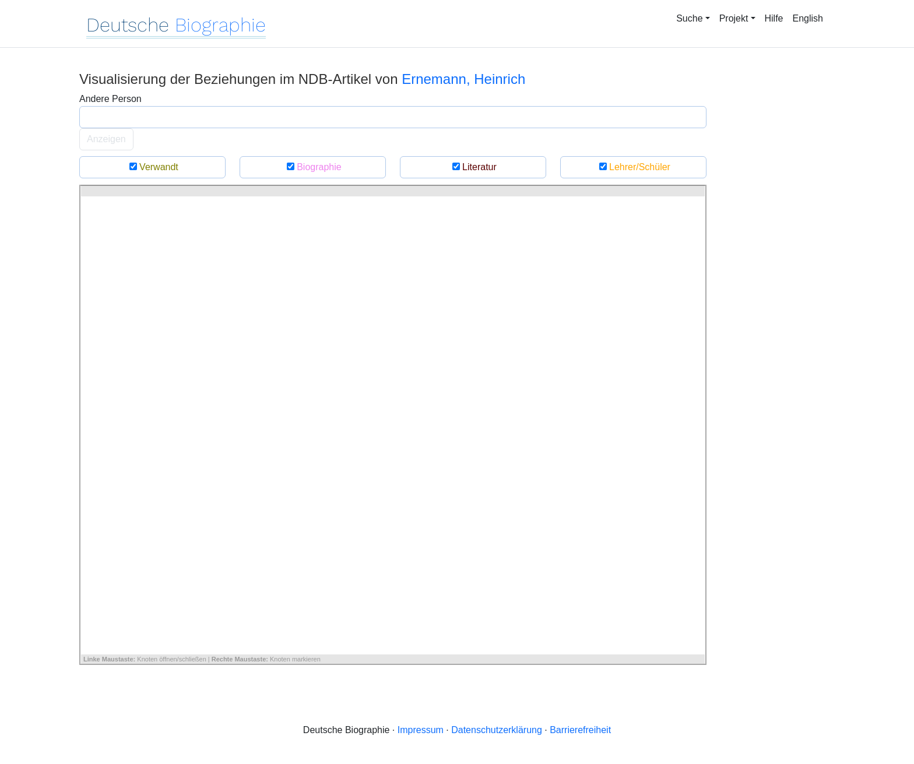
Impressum (421, 730)
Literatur (473, 167)
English (808, 18)
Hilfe (774, 18)
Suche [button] (689, 18)
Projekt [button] (733, 18)
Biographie (312, 167)
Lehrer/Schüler (633, 167)
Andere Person (110, 99)
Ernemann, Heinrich (463, 79)
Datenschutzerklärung (496, 730)
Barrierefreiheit (580, 730)
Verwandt (152, 167)
